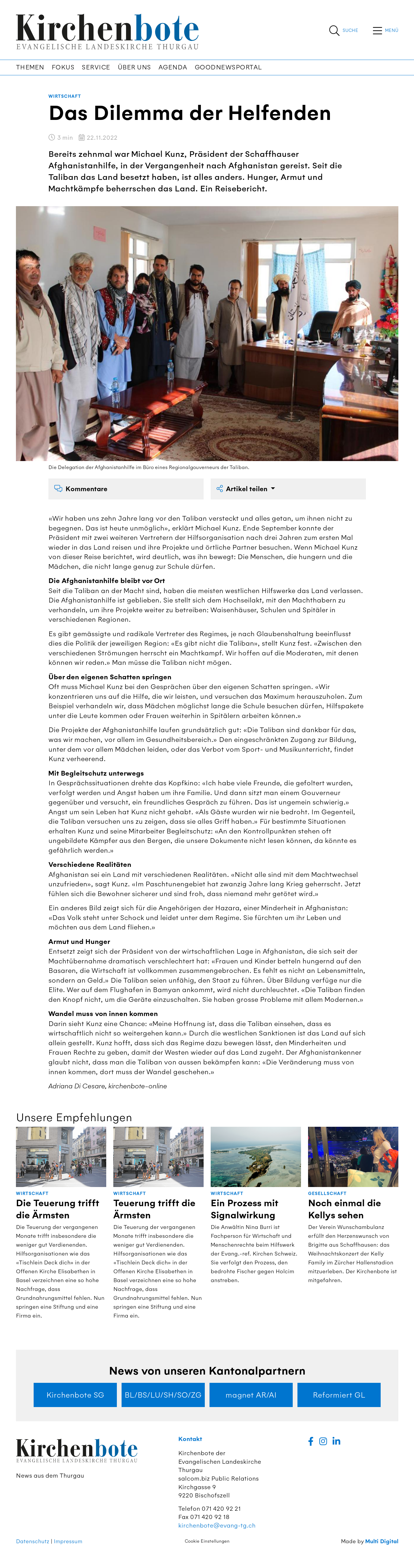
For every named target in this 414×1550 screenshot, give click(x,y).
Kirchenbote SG (75, 1395)
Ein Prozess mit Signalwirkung (244, 1209)
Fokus (63, 67)
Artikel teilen (243, 489)
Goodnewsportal (228, 67)
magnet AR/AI (250, 1395)
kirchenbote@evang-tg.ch (217, 1525)
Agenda (172, 67)
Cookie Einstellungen (207, 1541)
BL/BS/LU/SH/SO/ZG (163, 1395)
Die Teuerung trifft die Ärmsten (57, 1209)
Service (96, 67)
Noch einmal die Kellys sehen (344, 1209)
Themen (30, 67)
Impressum (68, 1541)
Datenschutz (32, 1541)
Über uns (134, 67)
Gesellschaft (327, 1193)
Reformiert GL (339, 1395)
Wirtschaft (64, 96)
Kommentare (80, 489)
